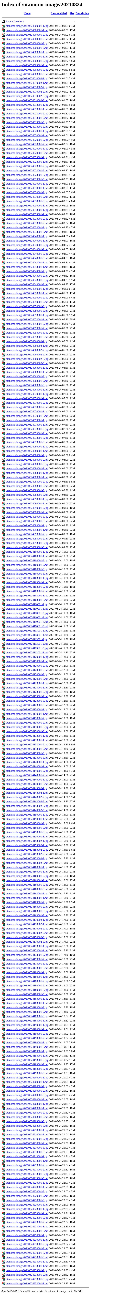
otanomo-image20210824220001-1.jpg (27, 1182)
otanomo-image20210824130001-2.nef (27, 722)
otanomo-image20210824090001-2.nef (27, 512)
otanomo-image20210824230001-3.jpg (27, 1252)
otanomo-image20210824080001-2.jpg (27, 455)
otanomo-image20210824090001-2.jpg (27, 507)
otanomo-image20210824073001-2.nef (27, 433)
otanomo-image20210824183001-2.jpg (27, 1007)
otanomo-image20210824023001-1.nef (27, 161)
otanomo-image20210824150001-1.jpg (27, 814)
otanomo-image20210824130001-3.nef (27, 731)
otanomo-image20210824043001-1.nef (27, 266)
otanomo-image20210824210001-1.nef (27, 1134)
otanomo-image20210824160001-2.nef (27, 880)
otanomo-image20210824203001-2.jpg (27, 1112)
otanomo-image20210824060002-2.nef (27, 354)
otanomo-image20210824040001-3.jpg (27, 253)
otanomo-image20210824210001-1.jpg (27, 1130)
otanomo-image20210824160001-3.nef (27, 889)
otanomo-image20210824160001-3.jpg (27, 884)
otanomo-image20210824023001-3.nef (27, 179)
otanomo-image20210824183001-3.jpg (27, 1016)
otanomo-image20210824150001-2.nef (27, 827)
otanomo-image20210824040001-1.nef (27, 240)
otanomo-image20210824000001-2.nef (27, 39)
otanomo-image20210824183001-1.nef (27, 1003)
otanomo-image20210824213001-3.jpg (27, 1173)
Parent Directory (15, 21)
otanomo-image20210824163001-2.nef (27, 906)
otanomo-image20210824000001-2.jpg (27, 34)
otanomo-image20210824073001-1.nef (27, 424)
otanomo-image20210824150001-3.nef (27, 836)
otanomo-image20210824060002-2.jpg (27, 350)
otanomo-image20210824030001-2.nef (27, 196)
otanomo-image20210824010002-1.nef (27, 82)
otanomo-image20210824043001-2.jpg (27, 271)
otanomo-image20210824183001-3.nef (27, 1020)
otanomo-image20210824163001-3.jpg (27, 911)
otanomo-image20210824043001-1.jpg (27, 262)
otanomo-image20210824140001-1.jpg (27, 762)
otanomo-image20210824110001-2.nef (27, 617)
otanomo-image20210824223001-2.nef (27, 1222)
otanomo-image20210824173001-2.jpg (27, 954)
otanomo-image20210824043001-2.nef (27, 275)
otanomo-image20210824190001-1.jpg (27, 1025)
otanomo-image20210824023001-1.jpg (27, 157)
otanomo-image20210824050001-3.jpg (27, 306)
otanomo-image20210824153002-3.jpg (27, 858)
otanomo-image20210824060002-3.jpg (27, 358)
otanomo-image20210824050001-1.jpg (27, 288)
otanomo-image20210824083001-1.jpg (27, 472)
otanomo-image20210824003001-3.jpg (27, 69)
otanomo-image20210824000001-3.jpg (27, 43)
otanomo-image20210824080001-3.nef (27, 468)
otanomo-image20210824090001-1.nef (27, 503)
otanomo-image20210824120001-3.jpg (27, 674)
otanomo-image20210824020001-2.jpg (27, 139)
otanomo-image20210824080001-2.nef (27, 459)
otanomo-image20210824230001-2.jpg (27, 1244)
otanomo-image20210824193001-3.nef (27, 1073)
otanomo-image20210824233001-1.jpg (27, 1261)
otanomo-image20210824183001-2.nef (27, 1011)
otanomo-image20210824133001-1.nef (27, 740)
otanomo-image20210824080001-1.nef (27, 450)
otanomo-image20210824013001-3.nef (27, 126)
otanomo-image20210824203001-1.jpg (27, 1103)
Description (82, 13)
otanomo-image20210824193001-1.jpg (27, 1051)
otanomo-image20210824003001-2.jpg (27, 60)
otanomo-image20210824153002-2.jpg (27, 849)
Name (27, 13)
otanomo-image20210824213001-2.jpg (27, 1165)
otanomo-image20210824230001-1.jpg (27, 1235)
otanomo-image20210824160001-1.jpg (27, 867)
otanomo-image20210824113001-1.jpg (27, 630)
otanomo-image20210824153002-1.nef (27, 845)
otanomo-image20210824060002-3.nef (27, 363)
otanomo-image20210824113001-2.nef (27, 643)
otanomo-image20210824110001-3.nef (27, 626)
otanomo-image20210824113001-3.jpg (27, 648)
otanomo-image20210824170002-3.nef (27, 941)
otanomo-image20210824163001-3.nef (27, 915)
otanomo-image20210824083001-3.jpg (27, 490)
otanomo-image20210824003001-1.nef (27, 56)
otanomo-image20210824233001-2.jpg (27, 1270)
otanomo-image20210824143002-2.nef (27, 801)
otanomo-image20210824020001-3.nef (27, 153)
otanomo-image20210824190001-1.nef (27, 1029)
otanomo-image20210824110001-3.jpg (27, 621)
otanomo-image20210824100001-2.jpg (27, 560)
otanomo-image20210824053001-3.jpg (27, 332)
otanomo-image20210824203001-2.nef (27, 1117)
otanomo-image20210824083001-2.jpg (27, 481)
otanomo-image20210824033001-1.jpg (27, 209)
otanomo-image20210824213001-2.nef (27, 1169)
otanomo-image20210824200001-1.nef (27, 1081)
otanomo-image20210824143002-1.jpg (27, 788)
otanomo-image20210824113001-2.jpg (27, 639)
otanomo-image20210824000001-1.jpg (27, 25)
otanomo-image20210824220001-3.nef (27, 1204)
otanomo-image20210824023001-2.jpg (27, 166)
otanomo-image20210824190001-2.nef (27, 1038)
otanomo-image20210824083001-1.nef (27, 477)
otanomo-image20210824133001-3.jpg (27, 753)
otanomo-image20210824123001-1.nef (27, 687)
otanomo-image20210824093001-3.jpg (27, 542)
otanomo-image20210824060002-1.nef (27, 345)
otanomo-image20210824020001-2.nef (27, 144)
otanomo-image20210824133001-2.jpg (27, 744)
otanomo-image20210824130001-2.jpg (27, 718)
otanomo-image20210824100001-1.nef (27, 556)
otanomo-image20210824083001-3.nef (27, 494)
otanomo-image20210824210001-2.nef (27, 1143)
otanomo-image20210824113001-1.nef (27, 635)
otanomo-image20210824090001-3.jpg (27, 516)
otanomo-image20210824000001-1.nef (27, 30)
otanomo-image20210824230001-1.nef (27, 1239)
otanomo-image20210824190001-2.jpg (27, 1033)
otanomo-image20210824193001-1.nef (27, 1055)
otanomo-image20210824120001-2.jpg (27, 665)
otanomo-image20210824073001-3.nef (27, 442)
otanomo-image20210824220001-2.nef (27, 1195)
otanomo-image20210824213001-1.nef (27, 1160)
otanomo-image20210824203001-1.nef (27, 1108)
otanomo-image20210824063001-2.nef (27, 380)
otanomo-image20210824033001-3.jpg (27, 227)
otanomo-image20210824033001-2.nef (27, 223)
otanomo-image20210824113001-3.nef (27, 652)
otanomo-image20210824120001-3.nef (27, 678)
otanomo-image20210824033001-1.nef (27, 214)
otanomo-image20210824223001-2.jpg (27, 1217)
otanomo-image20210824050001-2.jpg (27, 297)
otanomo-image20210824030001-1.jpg (27, 183)
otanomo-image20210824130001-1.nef (27, 713)
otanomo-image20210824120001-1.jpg (27, 656)
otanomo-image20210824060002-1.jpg (27, 341)
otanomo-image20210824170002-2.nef (27, 932)
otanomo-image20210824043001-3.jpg (27, 280)
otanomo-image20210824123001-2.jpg (27, 691)
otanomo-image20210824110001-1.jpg (27, 604)
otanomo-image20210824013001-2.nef (27, 117)
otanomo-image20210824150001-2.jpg (27, 823)
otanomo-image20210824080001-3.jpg (27, 464)
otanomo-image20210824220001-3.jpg (27, 1200)
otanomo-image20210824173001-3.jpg (27, 963)
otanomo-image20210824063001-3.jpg (27, 385)
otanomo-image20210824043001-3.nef (27, 284)
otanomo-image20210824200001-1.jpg (27, 1077)
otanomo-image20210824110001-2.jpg (27, 613)
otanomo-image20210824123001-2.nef (27, 696)
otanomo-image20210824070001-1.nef (27, 398)
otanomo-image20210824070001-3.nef (27, 415)
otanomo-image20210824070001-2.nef (27, 407)
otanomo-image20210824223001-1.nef (27, 1213)
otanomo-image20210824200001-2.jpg (27, 1086)
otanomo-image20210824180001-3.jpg (27, 989)
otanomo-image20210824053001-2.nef (27, 328)
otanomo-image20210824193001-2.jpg (27, 1060)
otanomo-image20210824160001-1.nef (27, 871)
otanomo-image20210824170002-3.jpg (27, 937)
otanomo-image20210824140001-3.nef (27, 784)
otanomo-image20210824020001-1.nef (27, 135)
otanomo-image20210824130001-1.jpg (27, 709)
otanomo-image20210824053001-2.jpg (27, 323)
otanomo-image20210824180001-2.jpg (27, 981)
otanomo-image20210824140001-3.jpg (27, 779)
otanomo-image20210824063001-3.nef (27, 389)
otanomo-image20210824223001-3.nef (27, 1230)
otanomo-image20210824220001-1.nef (27, 1187)
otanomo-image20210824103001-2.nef (27, 591)
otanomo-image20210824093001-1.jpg (27, 525)
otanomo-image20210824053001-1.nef (27, 319)
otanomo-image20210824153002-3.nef (27, 862)
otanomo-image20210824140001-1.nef (27, 766)
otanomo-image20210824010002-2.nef (27, 91)
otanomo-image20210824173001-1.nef (27, 950)
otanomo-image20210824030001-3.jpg (27, 201)
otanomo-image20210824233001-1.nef (27, 1266)
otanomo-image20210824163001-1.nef (27, 897)
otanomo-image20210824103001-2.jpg (27, 586)
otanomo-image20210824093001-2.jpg (27, 534)
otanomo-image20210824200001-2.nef (27, 1090)
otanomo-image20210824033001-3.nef (27, 231)
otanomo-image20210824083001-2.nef (27, 486)
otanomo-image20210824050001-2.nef (27, 301)
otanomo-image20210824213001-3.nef (27, 1178)
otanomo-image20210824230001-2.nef (27, 1248)
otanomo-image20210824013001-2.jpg (27, 113)
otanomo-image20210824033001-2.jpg (27, 218)
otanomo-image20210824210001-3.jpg (27, 1147)
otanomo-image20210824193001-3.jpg (27, 1068)
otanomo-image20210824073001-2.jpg (27, 429)
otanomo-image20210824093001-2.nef (27, 538)
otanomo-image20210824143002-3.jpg (27, 805)
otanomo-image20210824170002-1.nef (27, 924)
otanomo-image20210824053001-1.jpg (27, 315)
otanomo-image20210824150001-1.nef (27, 819)
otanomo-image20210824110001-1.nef (27, 608)
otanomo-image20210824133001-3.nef (27, 757)
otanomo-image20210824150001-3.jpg (27, 832)
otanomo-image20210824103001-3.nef (27, 599)
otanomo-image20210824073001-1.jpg (27, 420)
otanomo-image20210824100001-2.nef (27, 564)
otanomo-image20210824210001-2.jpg (27, 1138)
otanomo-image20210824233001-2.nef (27, 1274)
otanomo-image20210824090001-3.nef (27, 521)
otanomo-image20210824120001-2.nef (27, 670)
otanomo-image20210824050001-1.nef (27, 293)
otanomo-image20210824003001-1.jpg (27, 52)
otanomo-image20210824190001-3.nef (27, 1046)
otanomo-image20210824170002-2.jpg (27, 928)
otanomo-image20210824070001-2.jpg (27, 402)
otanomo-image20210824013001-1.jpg (27, 104)
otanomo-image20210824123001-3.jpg (27, 700)
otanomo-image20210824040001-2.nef (27, 249)
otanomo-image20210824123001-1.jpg (27, 683)
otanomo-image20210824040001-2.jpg (27, 245)
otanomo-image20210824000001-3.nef (27, 47)
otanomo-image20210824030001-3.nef (27, 205)
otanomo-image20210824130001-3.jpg (27, 727)
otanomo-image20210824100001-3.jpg (27, 569)
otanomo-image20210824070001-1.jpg (27, 394)
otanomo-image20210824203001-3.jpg (27, 1121)
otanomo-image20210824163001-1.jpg (27, 893)
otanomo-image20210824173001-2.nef (27, 959)
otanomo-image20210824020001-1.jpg (27, 131)
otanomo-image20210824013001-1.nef (27, 109)
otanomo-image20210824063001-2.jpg (27, 376)
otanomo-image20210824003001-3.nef (27, 74)
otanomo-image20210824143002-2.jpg (27, 797)
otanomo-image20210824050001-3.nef (27, 310)
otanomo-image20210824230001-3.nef (27, 1257)
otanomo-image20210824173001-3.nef (27, 968)
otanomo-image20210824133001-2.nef (27, 748)
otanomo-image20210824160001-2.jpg (27, 876)
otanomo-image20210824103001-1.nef (27, 582)
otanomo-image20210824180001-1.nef (27, 976)
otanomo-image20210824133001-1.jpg (27, 735)
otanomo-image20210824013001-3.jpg (27, 122)
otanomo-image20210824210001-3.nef (27, 1152)
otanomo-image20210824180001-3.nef (27, 994)
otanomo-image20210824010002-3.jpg (27, 96)
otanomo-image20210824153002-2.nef (27, 854)
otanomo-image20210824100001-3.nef (27, 573)
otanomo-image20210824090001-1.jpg (27, 499)
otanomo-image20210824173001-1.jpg (27, 946)
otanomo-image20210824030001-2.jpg (27, 192)
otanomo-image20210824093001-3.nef (27, 547)
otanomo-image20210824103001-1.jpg (27, 578)
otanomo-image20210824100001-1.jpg (27, 551)
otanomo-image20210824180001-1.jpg (27, 972)
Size (72, 13)
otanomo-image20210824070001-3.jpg (27, 411)
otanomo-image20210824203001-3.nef (27, 1125)
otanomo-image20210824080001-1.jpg (27, 446)
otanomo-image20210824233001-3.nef (27, 1283)
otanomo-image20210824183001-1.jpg (27, 998)
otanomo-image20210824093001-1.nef (27, 529)
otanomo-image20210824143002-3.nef (27, 810)
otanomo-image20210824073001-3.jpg (27, 437)
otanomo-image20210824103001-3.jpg (27, 595)
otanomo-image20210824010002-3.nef (27, 100)
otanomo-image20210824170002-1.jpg (27, 919)
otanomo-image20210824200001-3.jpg (27, 1095)
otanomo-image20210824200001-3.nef (27, 1099)
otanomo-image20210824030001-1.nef (27, 188)
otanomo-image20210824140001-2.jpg (27, 770)
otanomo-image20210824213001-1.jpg (27, 1156)
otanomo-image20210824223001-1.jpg (27, 1209)
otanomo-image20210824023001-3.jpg (27, 174)
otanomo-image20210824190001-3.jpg (27, 1042)
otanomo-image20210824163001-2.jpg (27, 902)
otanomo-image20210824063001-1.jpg (27, 367)
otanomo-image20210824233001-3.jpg (27, 1279)
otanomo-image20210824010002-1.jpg (27, 78)
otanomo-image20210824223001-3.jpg (27, 1226)
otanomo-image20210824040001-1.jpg (27, 236)
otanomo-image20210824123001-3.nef (27, 705)
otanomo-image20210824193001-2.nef (27, 1064)
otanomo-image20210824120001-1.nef (27, 661)
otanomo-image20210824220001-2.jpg (27, 1191)
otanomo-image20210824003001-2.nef (27, 65)
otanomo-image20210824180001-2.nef (27, 985)
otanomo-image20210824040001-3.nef (27, 258)
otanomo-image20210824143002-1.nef (27, 792)
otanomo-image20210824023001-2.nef (27, 170)
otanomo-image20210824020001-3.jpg (27, 148)
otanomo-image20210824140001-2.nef (27, 775)
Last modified (59, 13)
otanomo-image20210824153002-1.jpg (27, 840)
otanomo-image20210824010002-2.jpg (27, 87)
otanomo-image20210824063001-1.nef (27, 372)
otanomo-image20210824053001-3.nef (27, 337)
